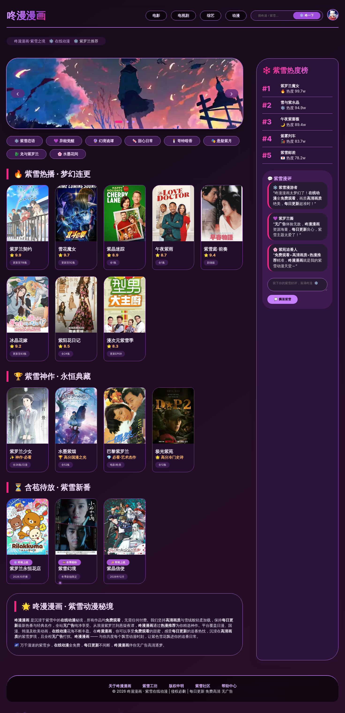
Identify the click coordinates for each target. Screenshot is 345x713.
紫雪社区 (202, 685)
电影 (156, 15)
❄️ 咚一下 (307, 15)
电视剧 (183, 15)
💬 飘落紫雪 (282, 300)
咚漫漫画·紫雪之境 (29, 41)
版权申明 (176, 685)
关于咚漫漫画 (120, 685)
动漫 (236, 15)
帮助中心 (229, 685)
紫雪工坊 (149, 685)
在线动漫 (62, 41)
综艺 (210, 15)
